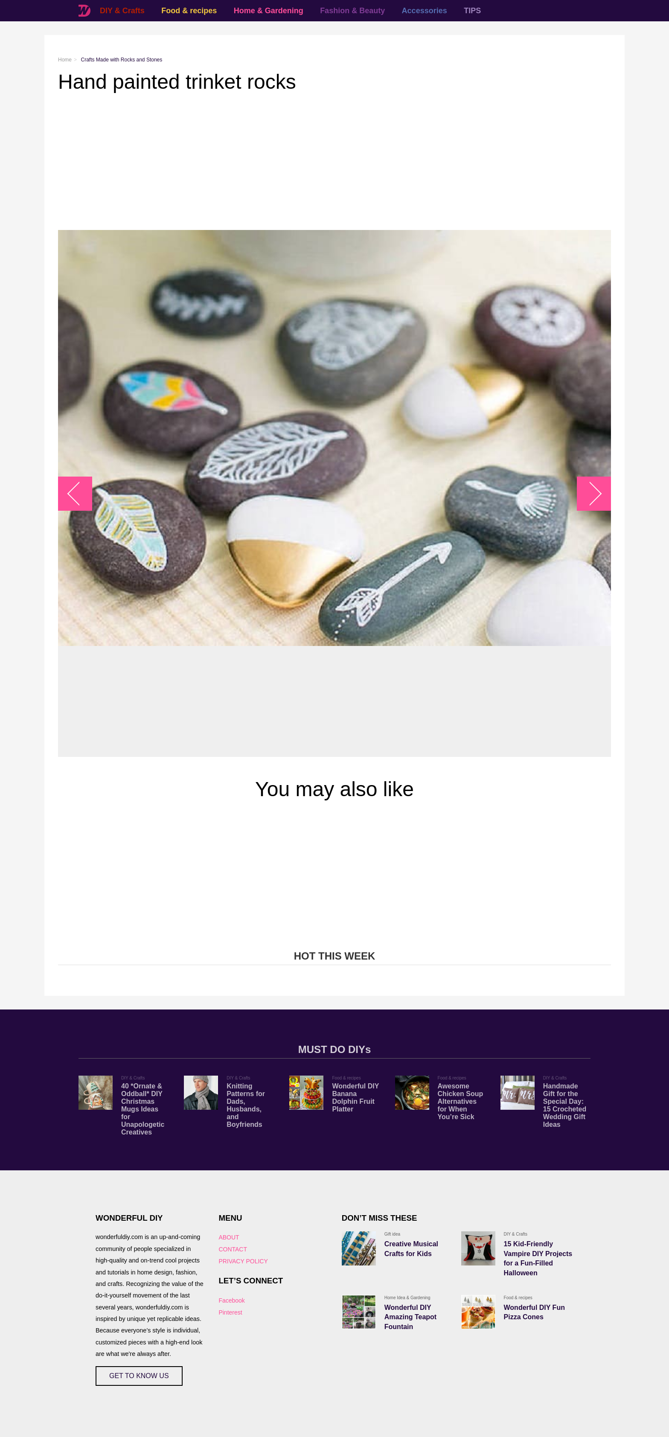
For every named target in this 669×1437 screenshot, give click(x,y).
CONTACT (232, 1249)
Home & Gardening (268, 10)
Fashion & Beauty (352, 10)
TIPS (472, 10)
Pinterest (230, 1312)
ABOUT (228, 1237)
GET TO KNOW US (139, 1375)
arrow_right (590, 493)
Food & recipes (189, 10)
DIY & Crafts (122, 10)
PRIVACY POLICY (243, 1261)
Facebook (231, 1300)
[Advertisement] (314, 161)
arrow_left (79, 493)
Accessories (424, 10)
